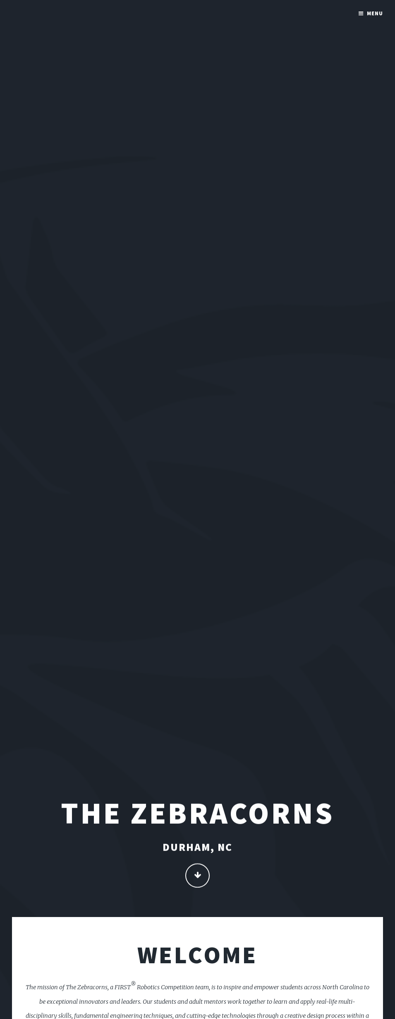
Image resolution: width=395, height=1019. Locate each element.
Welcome (197, 954)
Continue (197, 876)
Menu (375, 13)
